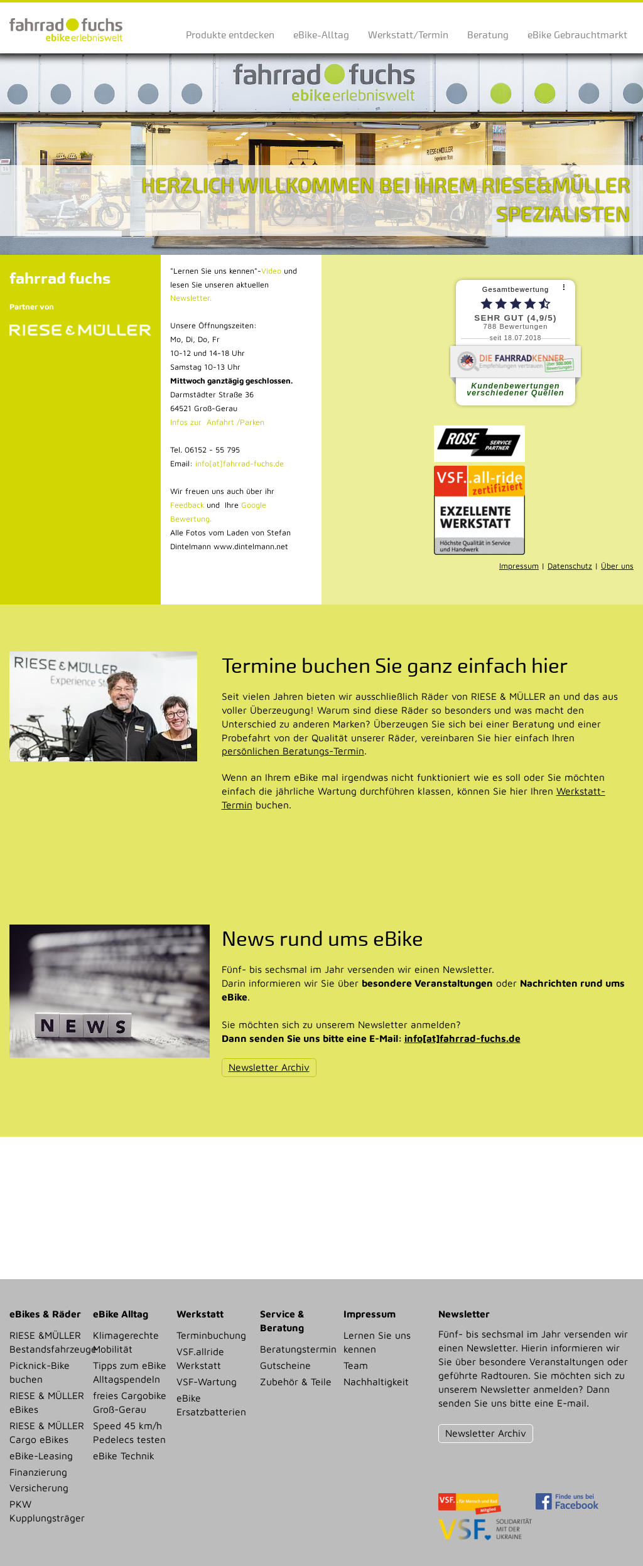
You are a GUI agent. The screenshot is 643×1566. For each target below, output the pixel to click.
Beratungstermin (298, 1348)
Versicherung (38, 1487)
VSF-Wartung (206, 1381)
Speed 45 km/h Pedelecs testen (129, 1432)
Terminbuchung (211, 1335)
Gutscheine (285, 1365)
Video (271, 271)
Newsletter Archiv (269, 1067)
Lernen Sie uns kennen (377, 1341)
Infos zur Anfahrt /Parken (217, 422)
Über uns (617, 566)
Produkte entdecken (230, 35)
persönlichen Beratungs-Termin (293, 750)
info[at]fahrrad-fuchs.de (239, 463)
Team (355, 1365)
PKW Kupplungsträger (47, 1510)
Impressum (519, 566)
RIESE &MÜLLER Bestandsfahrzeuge (47, 1341)
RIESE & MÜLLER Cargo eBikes (46, 1432)
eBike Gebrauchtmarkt (577, 35)
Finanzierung (38, 1472)
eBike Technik (123, 1455)
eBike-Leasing (41, 1455)
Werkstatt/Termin (408, 35)
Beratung (488, 35)
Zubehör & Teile (296, 1381)
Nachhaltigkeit (376, 1381)
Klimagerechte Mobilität (126, 1341)
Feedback (187, 505)
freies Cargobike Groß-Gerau (129, 1402)
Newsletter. (191, 298)
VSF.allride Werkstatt (200, 1358)
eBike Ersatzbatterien (211, 1404)
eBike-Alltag (321, 35)
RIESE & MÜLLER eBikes (46, 1402)
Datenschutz (570, 566)
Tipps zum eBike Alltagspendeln (129, 1372)
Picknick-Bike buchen (39, 1372)
